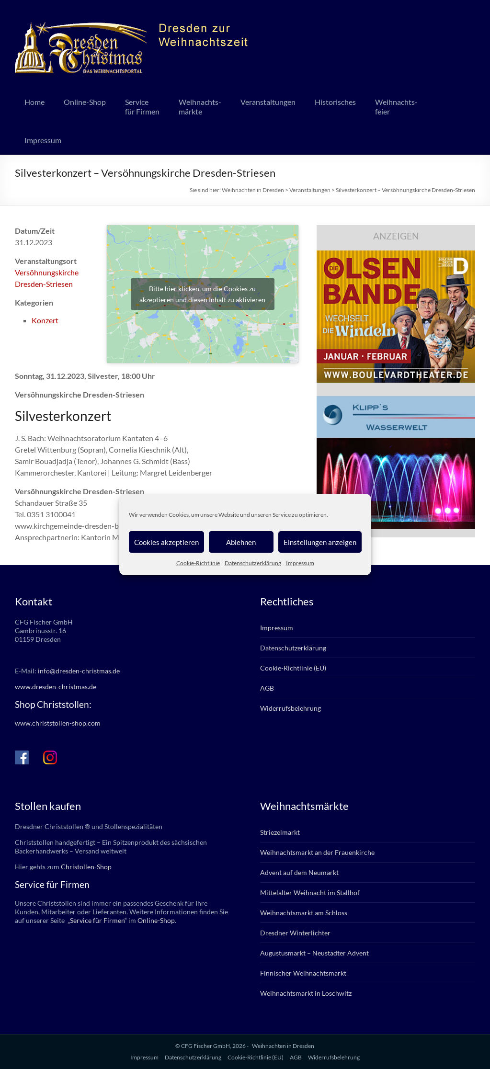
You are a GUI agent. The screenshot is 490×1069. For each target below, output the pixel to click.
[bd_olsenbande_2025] (396, 255)
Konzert (45, 320)
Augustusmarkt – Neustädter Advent (314, 953)
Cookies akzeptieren (166, 542)
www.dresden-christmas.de (55, 686)
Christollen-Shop (86, 867)
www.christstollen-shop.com (58, 723)
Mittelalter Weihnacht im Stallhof (310, 892)
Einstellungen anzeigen (320, 542)
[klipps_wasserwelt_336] (396, 400)
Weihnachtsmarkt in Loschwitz (306, 993)
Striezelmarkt (280, 832)
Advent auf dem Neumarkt (299, 872)
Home (34, 101)
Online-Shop (85, 101)
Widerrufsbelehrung (290, 708)
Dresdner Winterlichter (295, 933)
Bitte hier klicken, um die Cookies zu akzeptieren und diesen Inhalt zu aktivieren (202, 294)
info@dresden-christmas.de (79, 671)
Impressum (300, 563)
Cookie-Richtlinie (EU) (293, 668)
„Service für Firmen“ (96, 920)
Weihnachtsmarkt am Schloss (303, 913)
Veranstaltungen (268, 101)
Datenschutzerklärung (253, 563)
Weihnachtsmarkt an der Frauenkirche (317, 852)
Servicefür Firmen (142, 106)
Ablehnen (241, 542)
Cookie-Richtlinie (198, 563)
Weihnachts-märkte (200, 106)
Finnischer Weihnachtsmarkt (303, 973)
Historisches (335, 101)
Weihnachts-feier (396, 106)
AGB (267, 688)
